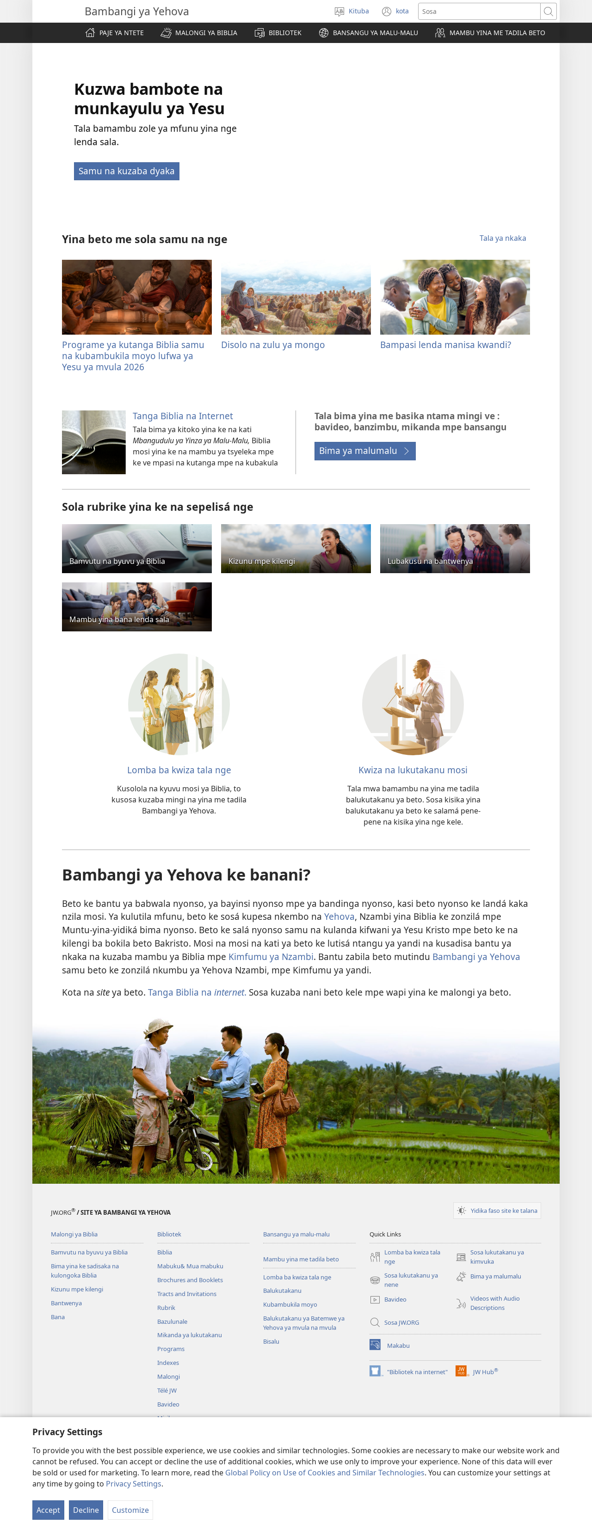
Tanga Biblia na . (197, 992)
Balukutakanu (282, 1290)
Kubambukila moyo (290, 1304)
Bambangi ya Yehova (476, 956)
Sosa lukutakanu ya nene (404, 1280)
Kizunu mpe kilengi (77, 1289)
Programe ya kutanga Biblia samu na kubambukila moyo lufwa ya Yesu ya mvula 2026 (133, 355)
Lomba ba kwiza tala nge (179, 770)
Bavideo (168, 1404)
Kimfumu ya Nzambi (271, 956)
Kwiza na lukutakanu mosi (413, 770)
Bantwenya (66, 1303)
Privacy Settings (133, 1484)
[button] (199, 33)
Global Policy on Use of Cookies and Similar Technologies (325, 1473)
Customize (130, 1510)
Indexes (168, 1362)
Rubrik (166, 1307)
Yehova (339, 916)
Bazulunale (172, 1321)
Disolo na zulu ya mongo (273, 344)
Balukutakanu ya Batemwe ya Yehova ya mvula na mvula (304, 1323)
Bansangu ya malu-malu (296, 1234)
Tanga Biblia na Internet (183, 416)
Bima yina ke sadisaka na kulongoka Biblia (85, 1270)
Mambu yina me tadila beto (301, 1259)
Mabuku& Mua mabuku (190, 1266)
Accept (48, 1510)
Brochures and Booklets (190, 1280)
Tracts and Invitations (186, 1294)
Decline (86, 1510)
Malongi (168, 1376)
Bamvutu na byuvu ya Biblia (89, 1252)
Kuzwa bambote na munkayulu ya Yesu (149, 98)
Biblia (164, 1252)
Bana (58, 1317)
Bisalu (271, 1341)
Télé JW (167, 1390)
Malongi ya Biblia (74, 1234)
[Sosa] (479, 11)
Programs (171, 1349)
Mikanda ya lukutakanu (189, 1335)
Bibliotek (169, 1234)
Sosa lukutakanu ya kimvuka (490, 1257)
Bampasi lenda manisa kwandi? (445, 344)
